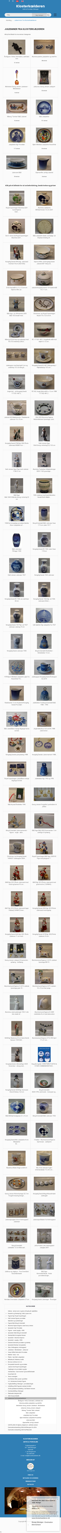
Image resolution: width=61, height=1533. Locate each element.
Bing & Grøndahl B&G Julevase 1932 (44, 1116)
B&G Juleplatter (44, 116)
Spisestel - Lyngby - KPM (15, 1340)
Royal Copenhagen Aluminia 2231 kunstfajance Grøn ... (17, 210)
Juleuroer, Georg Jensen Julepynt (44, 86)
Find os (30, 1475)
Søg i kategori (39, 15)
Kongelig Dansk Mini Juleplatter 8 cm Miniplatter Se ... (17, 1142)
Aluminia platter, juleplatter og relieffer (44, 56)
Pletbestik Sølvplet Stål (14, 1393)
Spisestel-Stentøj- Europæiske (17, 1345)
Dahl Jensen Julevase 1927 (17, 575)
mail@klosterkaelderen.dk (32, 1455)
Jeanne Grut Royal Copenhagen (17, 1367)
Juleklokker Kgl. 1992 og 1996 (44, 778)
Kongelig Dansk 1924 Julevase (44, 575)
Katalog (9, 20)
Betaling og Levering (30, 1478)
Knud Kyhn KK (12, 1374)
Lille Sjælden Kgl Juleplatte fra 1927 (44, 625)
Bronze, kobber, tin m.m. (15, 1362)
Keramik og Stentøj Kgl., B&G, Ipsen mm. (20, 1313)
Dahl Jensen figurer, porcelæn (16, 1318)
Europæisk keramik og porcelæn (17, 1364)
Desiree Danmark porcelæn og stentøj (19, 1342)
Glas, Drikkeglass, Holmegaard (17, 1347)
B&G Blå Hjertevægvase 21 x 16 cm (17, 1116)
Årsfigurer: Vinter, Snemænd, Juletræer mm (30, 1400)
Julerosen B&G (16, 172)
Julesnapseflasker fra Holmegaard (44, 1219)
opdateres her (36, 1508)
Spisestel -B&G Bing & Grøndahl (17, 1333)
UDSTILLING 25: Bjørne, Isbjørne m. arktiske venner (23, 1425)
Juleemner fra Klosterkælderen (17, 1398)
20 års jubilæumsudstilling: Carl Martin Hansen (21, 1388)
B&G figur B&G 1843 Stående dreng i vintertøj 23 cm (17, 497)
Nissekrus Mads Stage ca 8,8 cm (16, 1168)
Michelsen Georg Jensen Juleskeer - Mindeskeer (30, 1405)
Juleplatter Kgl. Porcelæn (17, 144)
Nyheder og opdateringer (15, 1320)
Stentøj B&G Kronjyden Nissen (17, 1335)
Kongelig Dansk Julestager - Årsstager (44, 1299)
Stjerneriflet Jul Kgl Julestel (44, 172)
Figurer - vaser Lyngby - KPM (16, 1330)
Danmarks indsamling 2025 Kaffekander (20, 1430)
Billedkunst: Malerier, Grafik (16, 1359)
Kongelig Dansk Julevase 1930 (16, 651)
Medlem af (30, 1460)
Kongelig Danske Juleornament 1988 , (44, 754)
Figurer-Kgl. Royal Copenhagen (17, 1316)
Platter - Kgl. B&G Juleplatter (16, 1357)
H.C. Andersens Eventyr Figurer (17, 1381)
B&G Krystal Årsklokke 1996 (17, 804)
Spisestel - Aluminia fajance (16, 1337)
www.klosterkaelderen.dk (41, 1518)
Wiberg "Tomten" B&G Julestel (16, 116)
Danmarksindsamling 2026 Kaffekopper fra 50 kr (22, 1427)
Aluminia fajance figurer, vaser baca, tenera (20, 1325)
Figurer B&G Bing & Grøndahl (16, 1323)
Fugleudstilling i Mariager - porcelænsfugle (20, 1383)
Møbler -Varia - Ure (13, 1354)
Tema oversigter (12, 1376)
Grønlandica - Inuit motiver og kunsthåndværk (21, 1371)
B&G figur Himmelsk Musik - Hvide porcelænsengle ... (44, 1273)
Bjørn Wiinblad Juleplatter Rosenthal (44, 144)
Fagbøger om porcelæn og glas (17, 1369)
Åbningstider (31, 1481)
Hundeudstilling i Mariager (15, 1391)
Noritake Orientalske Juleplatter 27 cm (16, 1299)
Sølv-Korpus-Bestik (13, 1396)
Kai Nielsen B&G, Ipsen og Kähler (17, 1379)
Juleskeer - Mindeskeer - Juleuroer (18, 1350)
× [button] (57, 1499)
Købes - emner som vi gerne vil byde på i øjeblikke (22, 1311)
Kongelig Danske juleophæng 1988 (17, 754)
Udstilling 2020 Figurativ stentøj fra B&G (19, 1386)
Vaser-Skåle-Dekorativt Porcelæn (17, 1352)
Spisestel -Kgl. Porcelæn (15, 1328)
